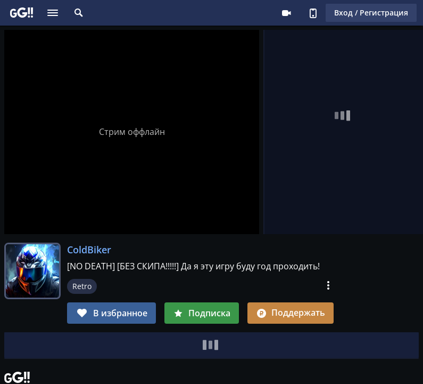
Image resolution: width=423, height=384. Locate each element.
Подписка (201, 313)
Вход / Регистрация (371, 12)
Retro (82, 286)
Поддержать (290, 312)
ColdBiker (89, 249)
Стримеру (286, 13)
